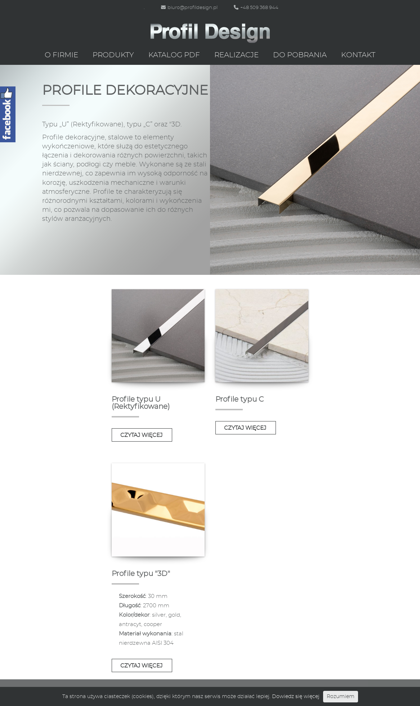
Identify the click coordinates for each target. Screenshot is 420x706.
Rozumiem (340, 696)
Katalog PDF (174, 55)
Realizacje (236, 55)
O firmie (61, 55)
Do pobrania (300, 55)
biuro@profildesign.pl (189, 7)
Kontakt (358, 55)
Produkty (113, 55)
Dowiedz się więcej (296, 696)
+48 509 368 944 (256, 7)
